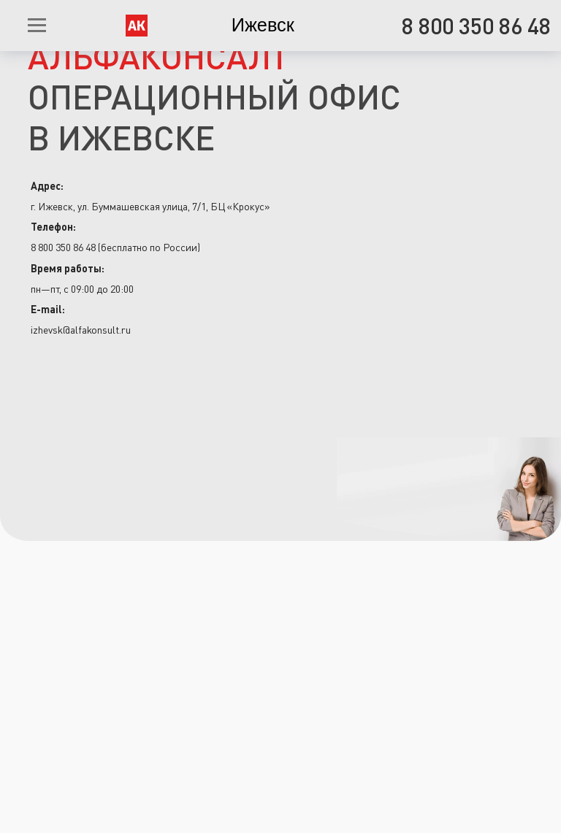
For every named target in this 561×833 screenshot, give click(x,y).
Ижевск (263, 25)
